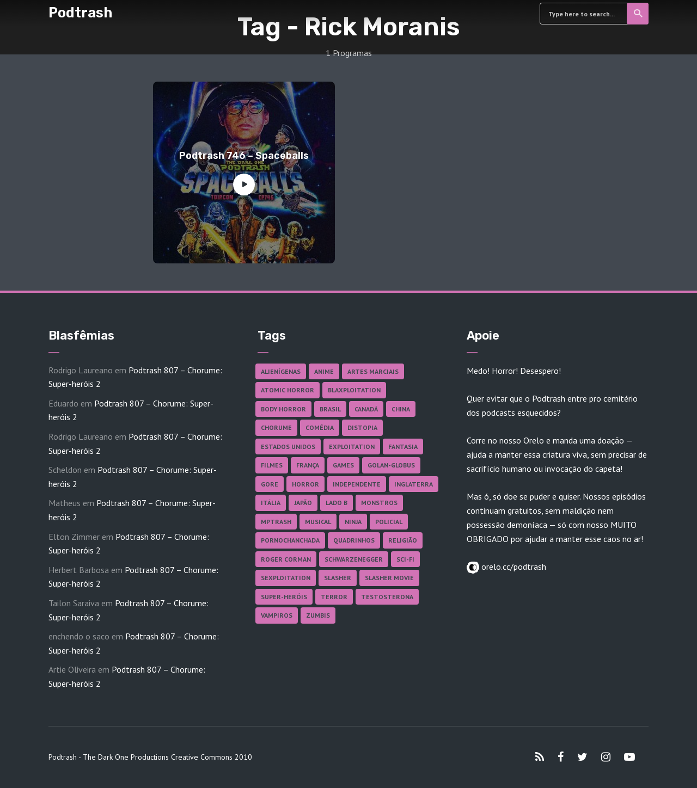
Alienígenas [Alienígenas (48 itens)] (281, 371)
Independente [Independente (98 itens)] (357, 484)
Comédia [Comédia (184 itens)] (319, 427)
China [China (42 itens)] (401, 409)
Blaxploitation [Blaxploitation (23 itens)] (354, 390)
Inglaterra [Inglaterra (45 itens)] (413, 484)
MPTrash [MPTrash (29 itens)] (276, 522)
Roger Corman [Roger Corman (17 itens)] (286, 559)
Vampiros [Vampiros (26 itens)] (276, 615)
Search (638, 13)
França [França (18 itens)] (307, 465)
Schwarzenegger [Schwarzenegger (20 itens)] (354, 559)
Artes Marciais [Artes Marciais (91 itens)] (373, 371)
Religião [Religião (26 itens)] (402, 540)
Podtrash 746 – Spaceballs (244, 156)
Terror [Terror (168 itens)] (334, 597)
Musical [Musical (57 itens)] (318, 522)
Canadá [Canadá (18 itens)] (366, 409)
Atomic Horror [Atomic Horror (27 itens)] (287, 390)
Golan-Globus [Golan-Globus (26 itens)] (391, 465)
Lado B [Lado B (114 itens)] (336, 502)
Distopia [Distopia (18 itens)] (362, 427)
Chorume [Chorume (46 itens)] (276, 427)
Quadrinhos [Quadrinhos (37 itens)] (354, 540)
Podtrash (80, 12)
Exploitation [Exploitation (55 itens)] (352, 446)
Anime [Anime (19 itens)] (324, 371)
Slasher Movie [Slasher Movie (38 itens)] (389, 578)
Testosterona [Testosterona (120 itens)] (387, 597)
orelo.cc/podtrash (512, 566)
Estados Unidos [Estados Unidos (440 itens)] (288, 446)
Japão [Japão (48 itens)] (303, 502)
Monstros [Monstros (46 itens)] (379, 502)
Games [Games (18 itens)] (343, 465)
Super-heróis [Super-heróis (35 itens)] (284, 597)
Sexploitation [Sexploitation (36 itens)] (285, 578)
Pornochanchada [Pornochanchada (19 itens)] (290, 540)
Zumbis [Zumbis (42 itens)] (318, 615)
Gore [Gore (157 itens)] (269, 484)
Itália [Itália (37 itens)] (270, 502)
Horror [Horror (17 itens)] (305, 484)
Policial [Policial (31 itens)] (388, 522)
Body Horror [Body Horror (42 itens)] (283, 409)
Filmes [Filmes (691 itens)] (272, 465)
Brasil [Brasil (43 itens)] (330, 409)
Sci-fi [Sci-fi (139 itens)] (405, 559)
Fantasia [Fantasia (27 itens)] (403, 446)
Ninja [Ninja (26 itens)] (353, 522)
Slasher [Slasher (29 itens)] (337, 578)
